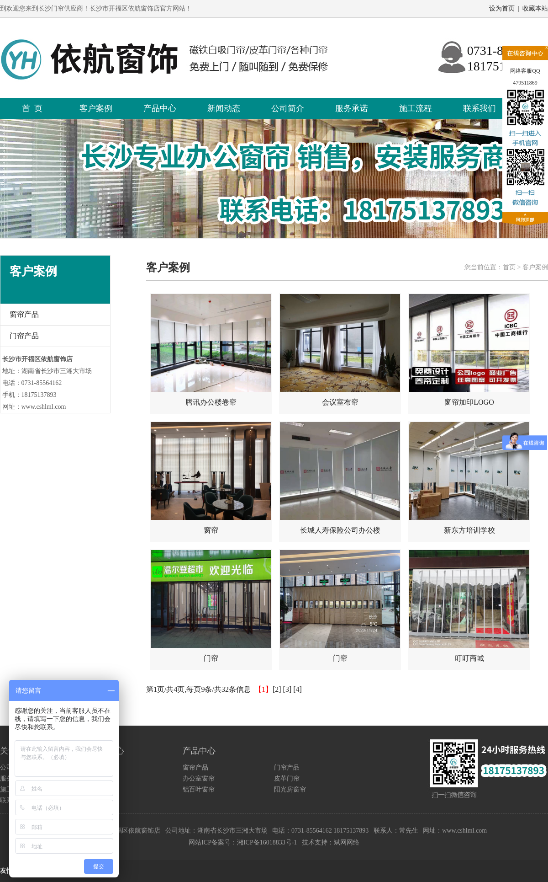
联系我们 (479, 108)
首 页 (32, 108)
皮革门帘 (287, 778)
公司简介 (287, 108)
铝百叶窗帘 (199, 789)
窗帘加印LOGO (469, 350)
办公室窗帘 (199, 778)
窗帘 (211, 478)
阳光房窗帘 (290, 789)
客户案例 (95, 108)
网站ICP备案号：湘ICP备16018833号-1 (243, 842)
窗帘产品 (24, 314)
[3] (287, 689)
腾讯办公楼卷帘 (211, 350)
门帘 (211, 606)
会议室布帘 (340, 350)
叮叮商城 (469, 606)
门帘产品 (24, 336)
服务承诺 (351, 108)
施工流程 (415, 108)
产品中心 (159, 108)
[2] (277, 689)
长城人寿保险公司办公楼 (340, 478)
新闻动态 (223, 108)
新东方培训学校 (469, 478)
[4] (297, 689)
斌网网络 (346, 842)
